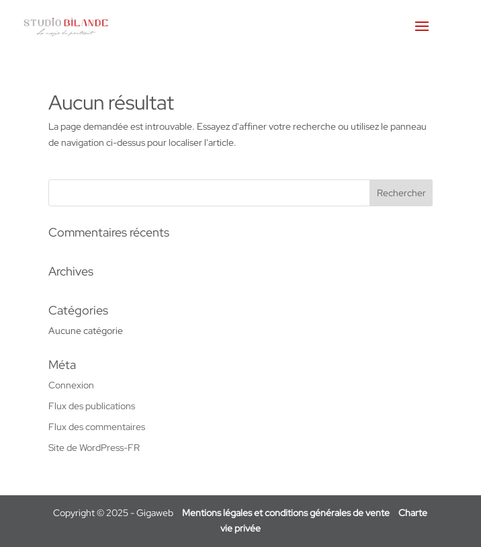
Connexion (71, 385)
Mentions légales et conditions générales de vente (286, 513)
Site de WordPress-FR (94, 447)
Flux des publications (91, 406)
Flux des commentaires (96, 427)
